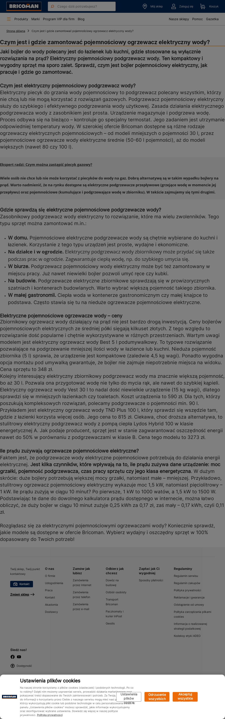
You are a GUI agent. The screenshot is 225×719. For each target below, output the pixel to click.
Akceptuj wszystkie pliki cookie (185, 697)
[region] (112, 697)
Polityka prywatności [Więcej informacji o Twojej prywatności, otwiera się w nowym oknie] (50, 715)
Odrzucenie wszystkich (157, 697)
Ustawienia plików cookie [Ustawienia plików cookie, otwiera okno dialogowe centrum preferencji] (128, 697)
